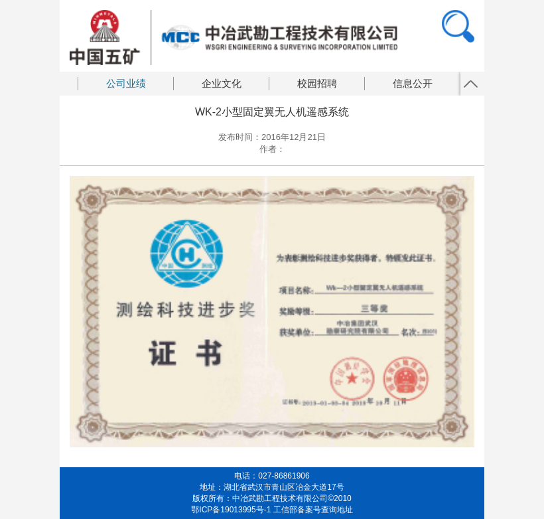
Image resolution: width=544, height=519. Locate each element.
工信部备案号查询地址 (313, 509)
